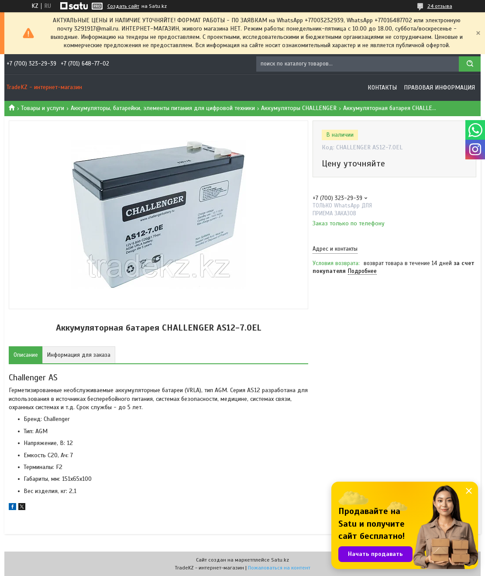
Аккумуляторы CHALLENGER (299, 108)
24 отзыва (439, 6)
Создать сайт (123, 6)
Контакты (382, 87)
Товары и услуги (42, 108)
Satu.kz (280, 560)
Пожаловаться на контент (279, 568)
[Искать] (470, 64)
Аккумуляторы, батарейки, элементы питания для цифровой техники (163, 108)
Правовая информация (439, 87)
